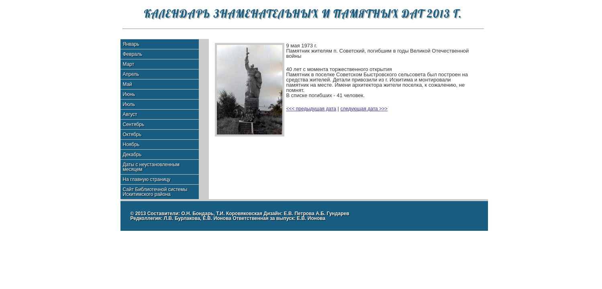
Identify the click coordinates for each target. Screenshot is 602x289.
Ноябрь (131, 144)
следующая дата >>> (364, 109)
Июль (129, 104)
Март (129, 64)
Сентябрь (134, 124)
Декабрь (132, 154)
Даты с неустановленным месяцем (151, 167)
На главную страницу (147, 179)
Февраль (133, 54)
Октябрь (132, 134)
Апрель (131, 74)
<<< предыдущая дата (311, 109)
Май (128, 84)
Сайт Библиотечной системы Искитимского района (155, 192)
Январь (131, 44)
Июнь (129, 94)
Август (130, 114)
